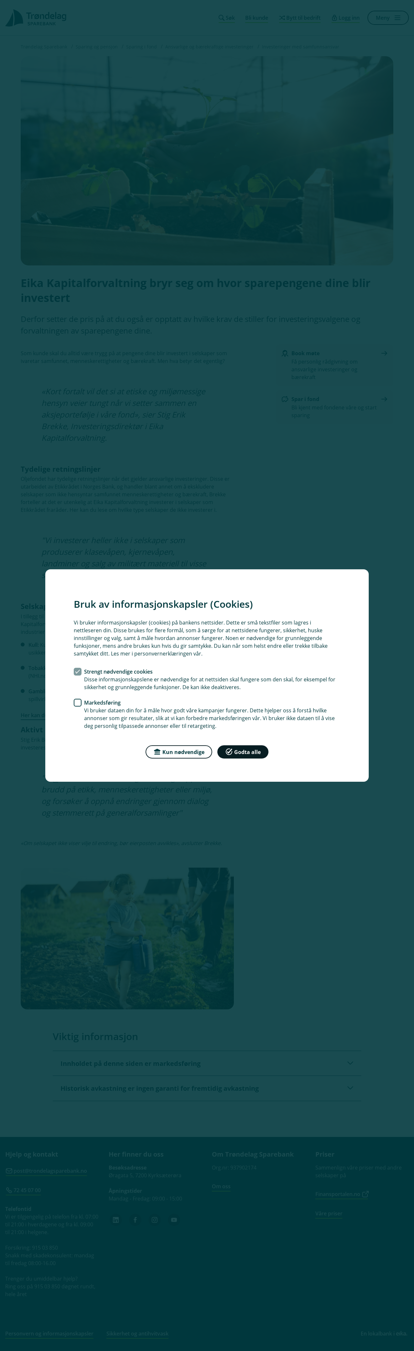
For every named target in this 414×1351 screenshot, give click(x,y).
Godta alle (243, 752)
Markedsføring (102, 702)
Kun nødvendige (178, 752)
